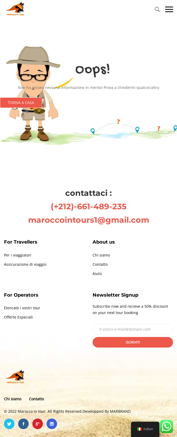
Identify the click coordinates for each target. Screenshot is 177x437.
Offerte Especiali (18, 317)
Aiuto (97, 273)
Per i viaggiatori (17, 255)
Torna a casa (21, 102)
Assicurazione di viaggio (25, 264)
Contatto (100, 264)
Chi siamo (101, 255)
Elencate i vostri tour (22, 307)
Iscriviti (133, 342)
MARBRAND (120, 411)
